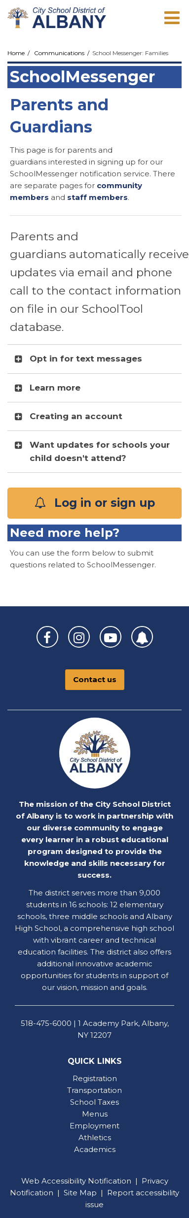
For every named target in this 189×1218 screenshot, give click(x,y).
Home (16, 53)
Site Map (80, 1192)
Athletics (94, 1137)
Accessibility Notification (86, 1180)
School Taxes (94, 1102)
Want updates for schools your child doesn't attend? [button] (100, 451)
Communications (59, 53)
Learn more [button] (55, 388)
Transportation (94, 1090)
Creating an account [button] (76, 416)
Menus (95, 1114)
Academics (94, 1149)
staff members (97, 197)
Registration (95, 1078)
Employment (94, 1125)
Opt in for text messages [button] (86, 358)
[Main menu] (171, 17)
